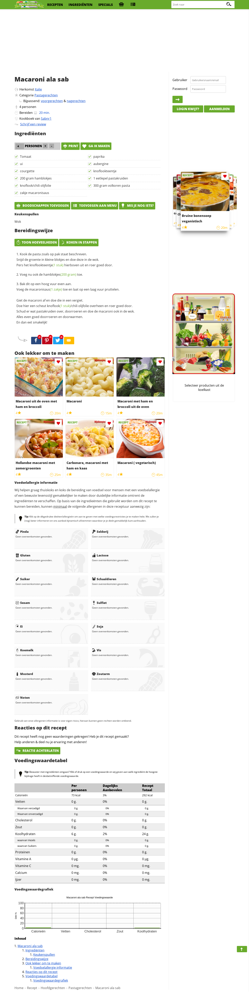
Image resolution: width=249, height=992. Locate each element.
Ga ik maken (96, 146)
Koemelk (24, 650)
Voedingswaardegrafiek (50, 980)
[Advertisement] (124, 41)
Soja (97, 626)
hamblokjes (59, 274)
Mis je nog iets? (137, 205)
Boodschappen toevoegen (42, 205)
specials (105, 5)
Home (18, 988)
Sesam (22, 603)
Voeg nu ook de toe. (51, 274)
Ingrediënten (34, 950)
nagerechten (76, 101)
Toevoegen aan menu (95, 205)
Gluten (22, 555)
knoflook (58, 306)
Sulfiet (99, 603)
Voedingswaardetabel (41, 976)
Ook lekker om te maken (43, 963)
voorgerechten (52, 101)
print (70, 146)
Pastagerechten (46, 95)
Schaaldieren (104, 579)
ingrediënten (80, 5)
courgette (27, 171)
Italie (38, 89)
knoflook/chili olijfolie (35, 185)
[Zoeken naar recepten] (203, 4)
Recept (32, 988)
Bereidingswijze (36, 959)
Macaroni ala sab (30, 946)
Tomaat (25, 156)
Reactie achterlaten (37, 750)
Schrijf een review (33, 124)
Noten (22, 697)
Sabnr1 (46, 118)
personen (29, 107)
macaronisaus (45, 289)
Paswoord (179, 89)
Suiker (22, 579)
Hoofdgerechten (53, 988)
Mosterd (24, 674)
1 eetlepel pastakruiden (110, 178)
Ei (19, 626)
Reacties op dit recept (41, 972)
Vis (96, 650)
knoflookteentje (104, 171)
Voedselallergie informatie (52, 967)
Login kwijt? (188, 109)
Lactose (100, 555)
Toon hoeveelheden (36, 242)
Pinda (22, 532)
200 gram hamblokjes (36, 178)
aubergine (100, 164)
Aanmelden (219, 109)
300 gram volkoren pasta (111, 185)
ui (21, 164)
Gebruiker (179, 80)
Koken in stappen (79, 242)
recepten (55, 5)
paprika (99, 156)
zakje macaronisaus (34, 193)
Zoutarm (101, 674)
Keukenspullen (44, 954)
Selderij (100, 532)
